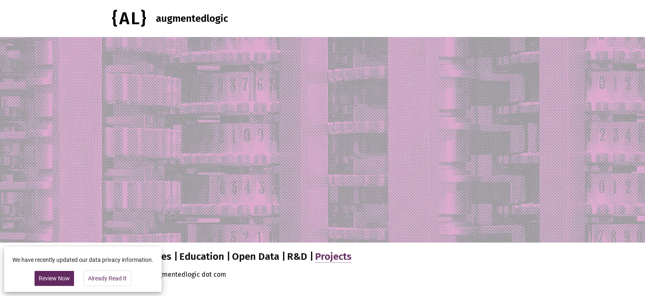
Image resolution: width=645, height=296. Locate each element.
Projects (333, 256)
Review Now (54, 278)
